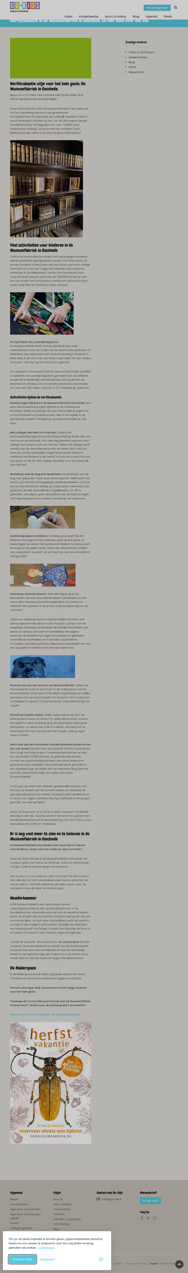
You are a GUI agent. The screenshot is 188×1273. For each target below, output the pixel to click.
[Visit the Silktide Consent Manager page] (101, 1259)
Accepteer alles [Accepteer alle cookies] (22, 1259)
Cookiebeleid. (46, 1247)
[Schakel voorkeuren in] (47, 1259)
